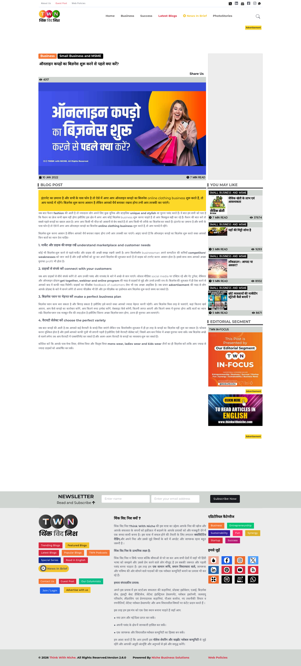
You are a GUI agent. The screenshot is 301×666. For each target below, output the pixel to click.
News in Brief (195, 16)
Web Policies (78, 3)
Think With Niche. (62, 657)
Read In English (75, 560)
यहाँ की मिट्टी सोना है (239, 230)
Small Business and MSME (80, 56)
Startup (215, 540)
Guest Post (61, 3)
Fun (237, 532)
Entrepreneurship (241, 525)
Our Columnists (91, 581)
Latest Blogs (167, 16)
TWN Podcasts (98, 552)
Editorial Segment (230, 322)
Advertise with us (77, 590)
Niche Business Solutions (170, 657)
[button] (258, 17)
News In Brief (53, 568)
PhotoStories (222, 16)
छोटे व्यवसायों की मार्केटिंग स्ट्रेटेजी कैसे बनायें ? (242, 295)
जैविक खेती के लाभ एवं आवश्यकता (241, 200)
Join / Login (50, 590)
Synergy (253, 532)
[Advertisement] (150, 35)
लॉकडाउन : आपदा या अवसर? (240, 263)
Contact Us (47, 581)
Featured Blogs (77, 545)
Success (146, 16)
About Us (46, 3)
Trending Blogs (50, 545)
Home (110, 16)
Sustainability (219, 532)
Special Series (49, 560)
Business (127, 16)
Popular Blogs (73, 552)
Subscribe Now (225, 499)
